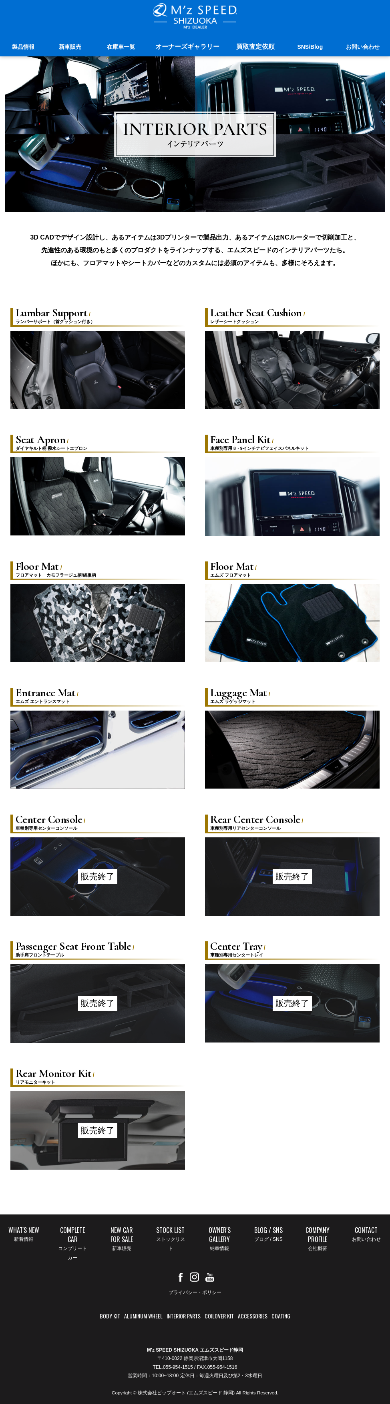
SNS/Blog (310, 47)
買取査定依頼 (255, 46)
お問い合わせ (363, 47)
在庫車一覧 (121, 47)
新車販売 (70, 47)
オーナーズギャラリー (187, 46)
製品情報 (23, 47)
